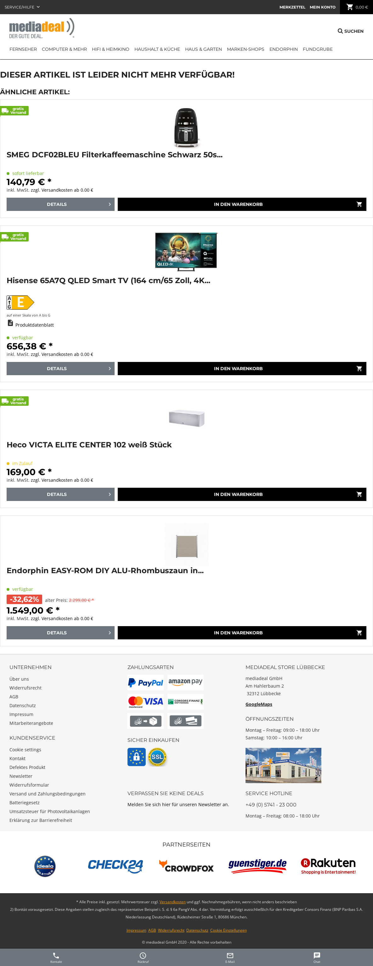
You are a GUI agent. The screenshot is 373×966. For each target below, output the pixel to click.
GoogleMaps (259, 704)
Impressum (21, 714)
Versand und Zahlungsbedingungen (47, 794)
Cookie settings (25, 750)
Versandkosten (173, 902)
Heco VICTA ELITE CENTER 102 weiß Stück (89, 444)
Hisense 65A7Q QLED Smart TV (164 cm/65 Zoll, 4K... (108, 280)
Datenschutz (22, 705)
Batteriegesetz (24, 803)
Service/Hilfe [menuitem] (20, 7)
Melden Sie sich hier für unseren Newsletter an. (178, 804)
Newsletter (20, 776)
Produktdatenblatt (34, 325)
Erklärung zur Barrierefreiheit (40, 820)
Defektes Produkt (27, 767)
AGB (13, 697)
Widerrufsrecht (25, 688)
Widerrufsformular (29, 785)
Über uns (19, 679)
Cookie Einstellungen (228, 930)
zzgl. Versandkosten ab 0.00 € (62, 190)
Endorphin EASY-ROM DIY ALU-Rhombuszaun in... (105, 570)
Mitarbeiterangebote (31, 723)
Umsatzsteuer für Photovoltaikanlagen (49, 811)
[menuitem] (292, 7)
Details (79, 203)
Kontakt (17, 758)
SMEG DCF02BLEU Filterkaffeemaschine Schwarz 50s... (115, 154)
